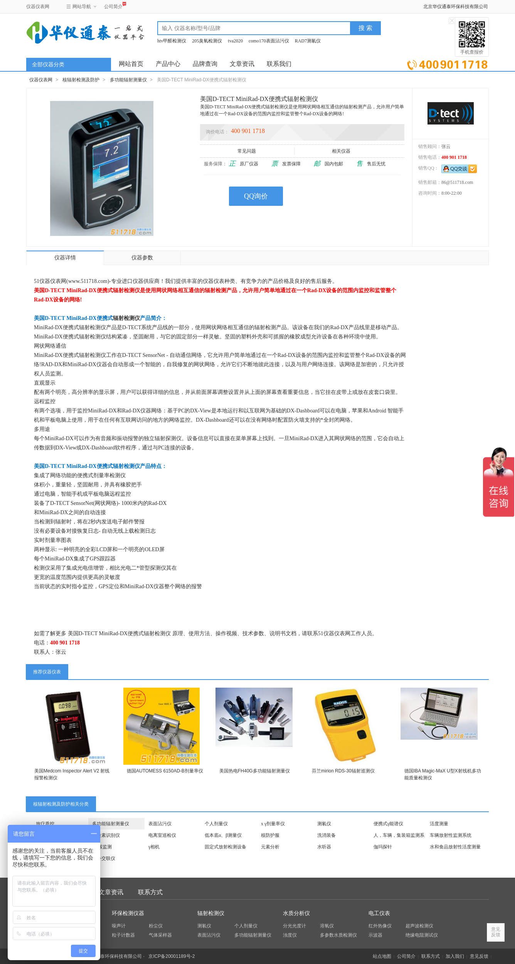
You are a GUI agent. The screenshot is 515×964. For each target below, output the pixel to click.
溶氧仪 (327, 926)
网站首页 (131, 64)
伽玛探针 (383, 847)
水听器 (324, 847)
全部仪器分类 (48, 64)
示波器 (375, 935)
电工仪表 (379, 913)
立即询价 (447, 63)
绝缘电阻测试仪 (422, 935)
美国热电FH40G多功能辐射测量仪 (254, 771)
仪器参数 (142, 258)
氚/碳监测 (102, 847)
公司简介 (113, 5)
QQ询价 (256, 196)
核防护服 (270, 835)
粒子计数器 (123, 935)
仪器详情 (65, 258)
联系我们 (279, 64)
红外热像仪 (380, 926)
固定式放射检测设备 (225, 847)
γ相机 (154, 847)
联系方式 (150, 892)
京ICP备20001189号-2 (171, 956)
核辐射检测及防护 (80, 79)
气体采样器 (160, 935)
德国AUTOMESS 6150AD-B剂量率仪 (165, 771)
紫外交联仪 (103, 858)
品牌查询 (205, 64)
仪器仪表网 (37, 6)
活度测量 (439, 823)
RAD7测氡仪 (308, 41)
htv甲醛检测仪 (171, 41)
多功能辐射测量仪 (128, 79)
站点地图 (382, 956)
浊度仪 (290, 935)
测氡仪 (324, 823)
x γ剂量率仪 (273, 823)
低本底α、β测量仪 (223, 835)
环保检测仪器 (128, 913)
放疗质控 (45, 823)
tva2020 (235, 41)
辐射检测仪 (126, 318)
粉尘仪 (156, 926)
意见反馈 (479, 956)
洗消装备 (326, 835)
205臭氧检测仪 (207, 41)
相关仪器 (342, 151)
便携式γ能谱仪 (388, 823)
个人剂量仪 (216, 823)
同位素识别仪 (106, 835)
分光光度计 (294, 926)
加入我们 (455, 956)
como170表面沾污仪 (269, 41)
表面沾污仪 (160, 823)
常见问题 (247, 151)
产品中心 (168, 64)
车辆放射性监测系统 (450, 835)
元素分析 (270, 847)
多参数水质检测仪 (338, 935)
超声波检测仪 (419, 926)
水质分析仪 (296, 913)
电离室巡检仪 (162, 835)
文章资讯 (242, 64)
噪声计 (119, 926)
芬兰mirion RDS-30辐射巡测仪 (343, 771)
